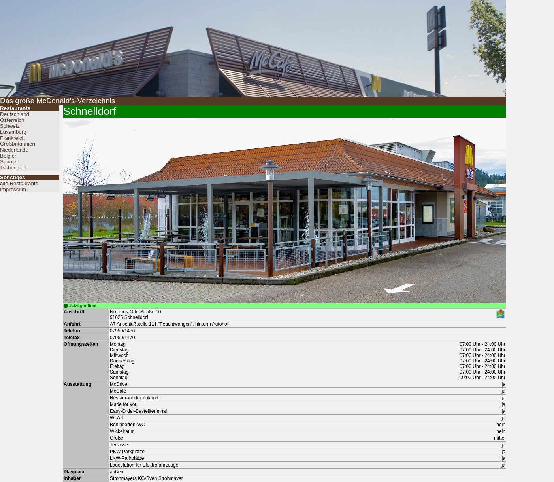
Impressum (13, 189)
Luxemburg (13, 132)
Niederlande (14, 150)
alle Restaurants (19, 183)
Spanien (9, 162)
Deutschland (14, 114)
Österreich (12, 120)
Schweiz (10, 126)
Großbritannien (17, 144)
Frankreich (12, 138)
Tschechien (13, 168)
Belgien (8, 156)
